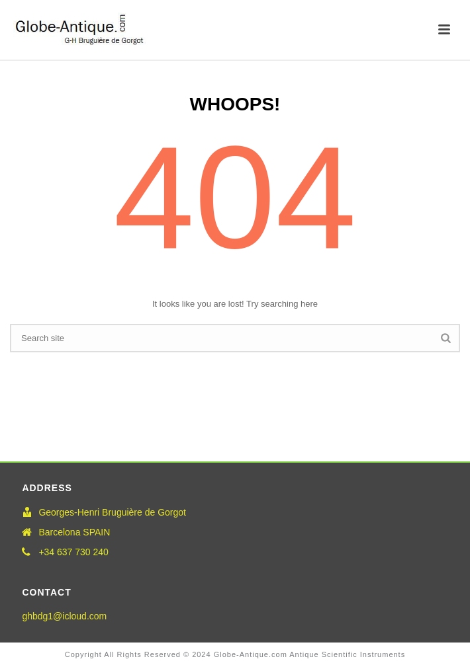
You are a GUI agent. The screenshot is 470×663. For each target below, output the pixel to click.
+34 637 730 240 (73, 552)
